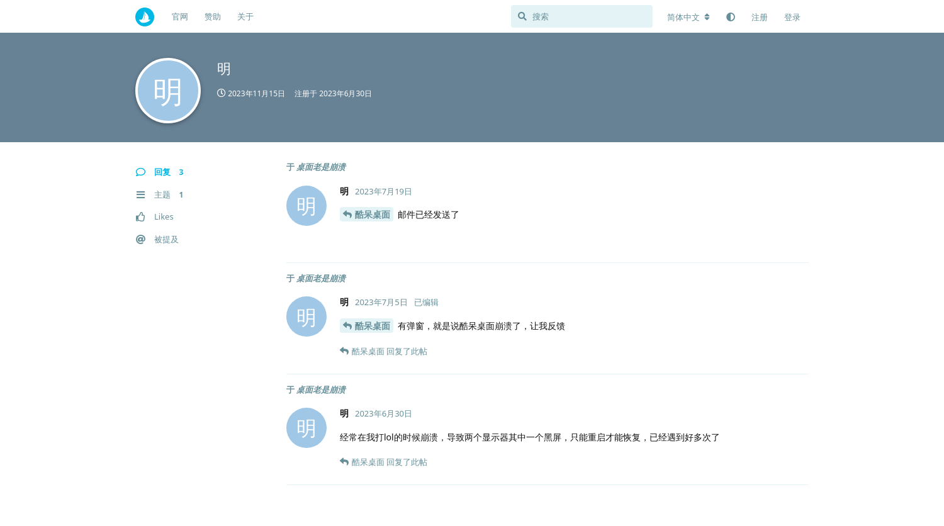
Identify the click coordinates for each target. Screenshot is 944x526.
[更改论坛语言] (688, 17)
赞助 (213, 16)
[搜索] (582, 16)
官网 (180, 16)
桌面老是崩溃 (321, 166)
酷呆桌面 (372, 214)
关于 (245, 16)
